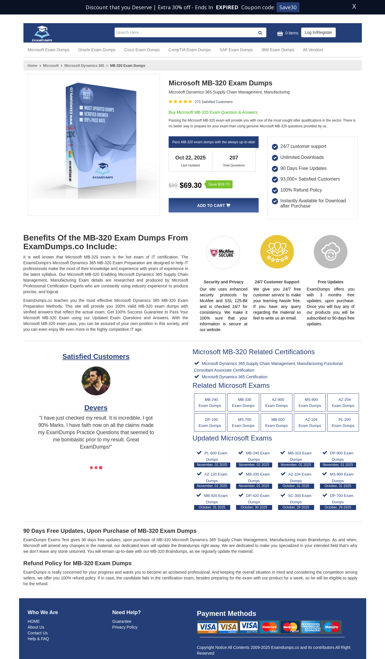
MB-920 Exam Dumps (212, 501)
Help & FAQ (38, 638)
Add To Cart (213, 205)
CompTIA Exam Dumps (189, 49)
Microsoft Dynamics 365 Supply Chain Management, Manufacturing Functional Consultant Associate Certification (268, 366)
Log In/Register (318, 32)
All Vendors (313, 49)
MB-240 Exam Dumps (254, 459)
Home (32, 66)
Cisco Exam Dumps (142, 49)
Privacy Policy (124, 627)
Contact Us (38, 633)
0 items (287, 33)
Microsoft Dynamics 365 (84, 66)
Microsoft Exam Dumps (49, 49)
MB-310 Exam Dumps (296, 459)
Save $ (219, 184)
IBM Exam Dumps (277, 49)
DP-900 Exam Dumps (338, 459)
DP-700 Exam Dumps (338, 501)
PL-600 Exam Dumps (212, 459)
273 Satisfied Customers (214, 102)
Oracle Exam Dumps (96, 49)
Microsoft (51, 66)
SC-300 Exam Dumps (296, 501)
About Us (36, 627)
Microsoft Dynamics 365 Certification (234, 377)
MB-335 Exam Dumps (254, 480)
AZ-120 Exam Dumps (212, 480)
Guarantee (121, 621)
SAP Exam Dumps (236, 49)
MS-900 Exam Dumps (338, 480)
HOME (34, 621)
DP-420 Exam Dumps (254, 501)
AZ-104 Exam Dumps (296, 480)
